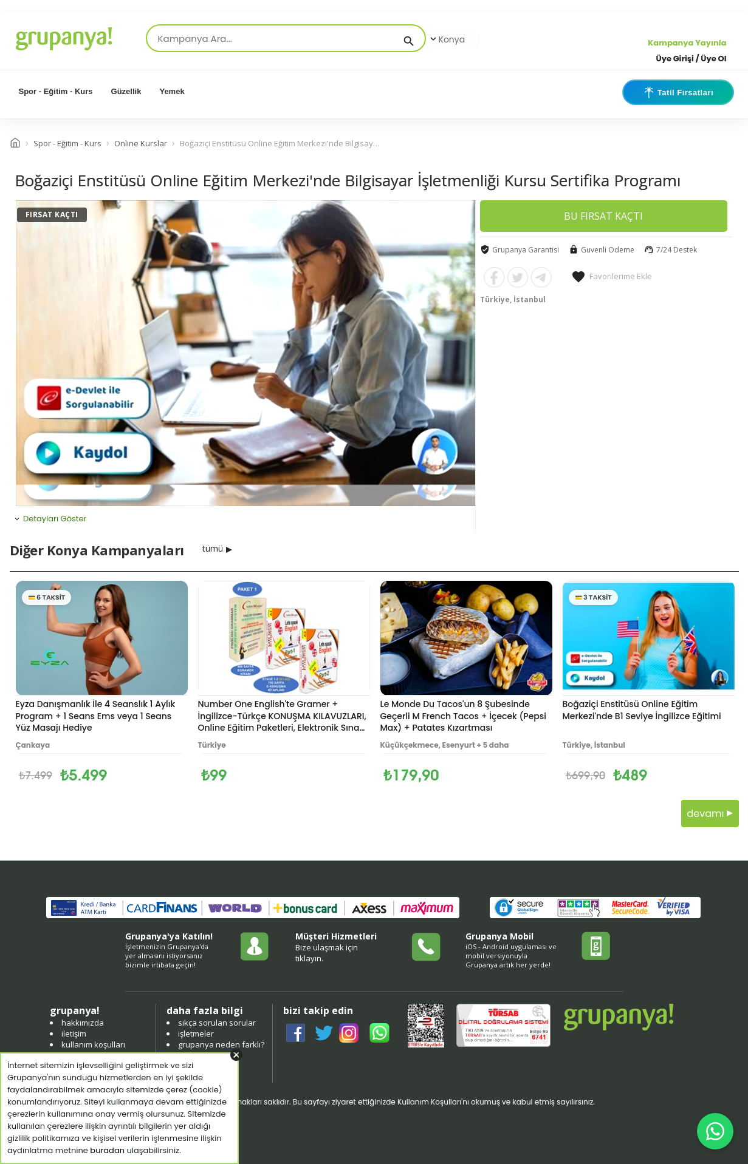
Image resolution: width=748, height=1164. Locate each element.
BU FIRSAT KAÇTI (603, 216)
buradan (107, 1150)
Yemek (171, 91)
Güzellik (126, 91)
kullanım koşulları (93, 1044)
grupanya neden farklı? (221, 1044)
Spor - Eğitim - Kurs (56, 91)
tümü (212, 548)
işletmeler (196, 1033)
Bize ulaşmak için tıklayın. (326, 953)
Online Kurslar (140, 143)
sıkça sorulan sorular (217, 1022)
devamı (710, 814)
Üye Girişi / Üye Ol (691, 58)
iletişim (73, 1033)
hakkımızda (82, 1022)
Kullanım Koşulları (429, 1102)
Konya (446, 39)
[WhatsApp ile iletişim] (715, 1131)
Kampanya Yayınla (687, 43)
